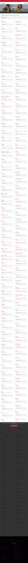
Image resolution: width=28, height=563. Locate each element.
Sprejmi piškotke (13, 425)
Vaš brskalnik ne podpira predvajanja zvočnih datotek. (7, 24)
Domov (12, 12)
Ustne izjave (15, 12)
